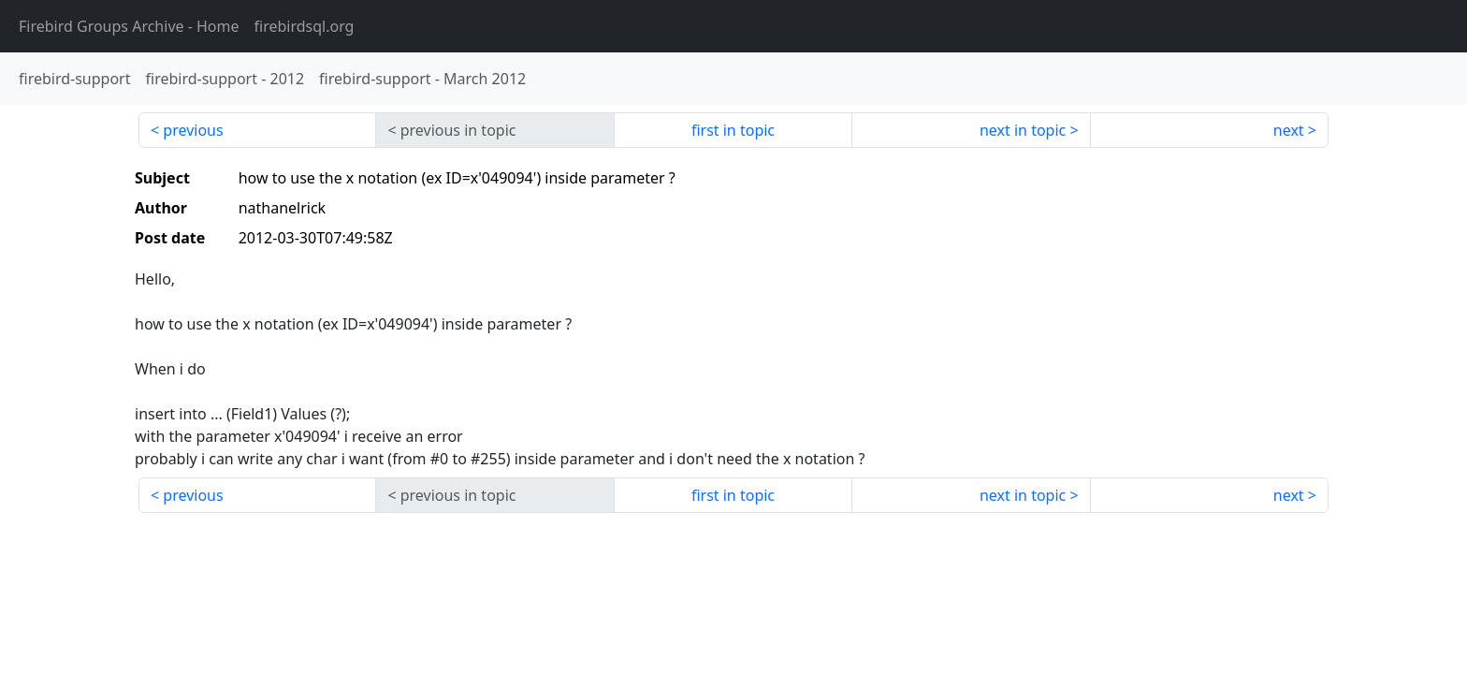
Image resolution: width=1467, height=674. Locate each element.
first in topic (733, 130)
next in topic (1023, 130)
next (1288, 130)
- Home (129, 26)
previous (193, 130)
